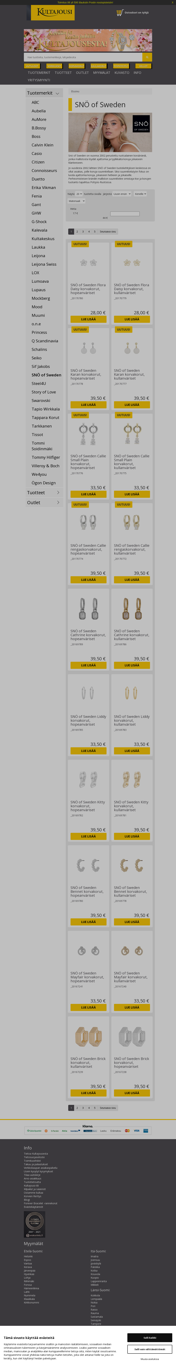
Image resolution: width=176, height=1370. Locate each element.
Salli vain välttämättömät (149, 1349)
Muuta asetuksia (150, 1359)
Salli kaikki (150, 1337)
